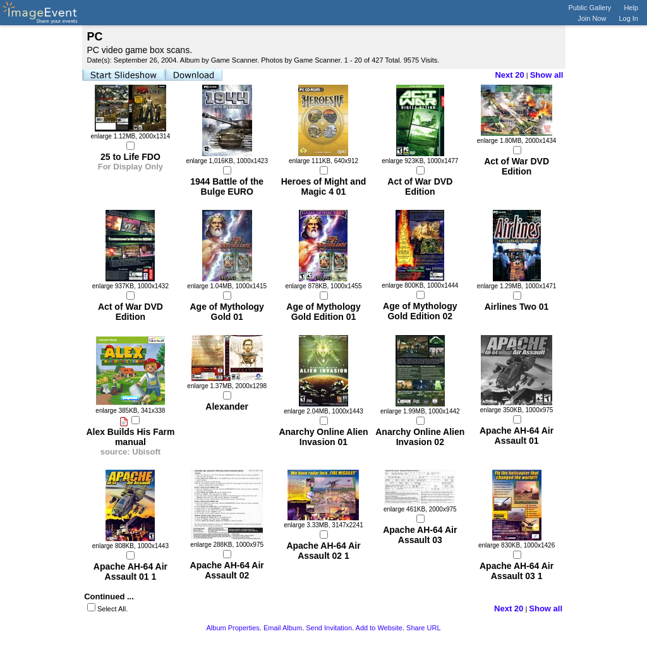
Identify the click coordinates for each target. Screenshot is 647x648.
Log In (628, 18)
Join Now (591, 18)
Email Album (282, 628)
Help (631, 7)
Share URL (423, 628)
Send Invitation (329, 628)
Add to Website (379, 628)
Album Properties (232, 628)
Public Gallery (590, 7)
